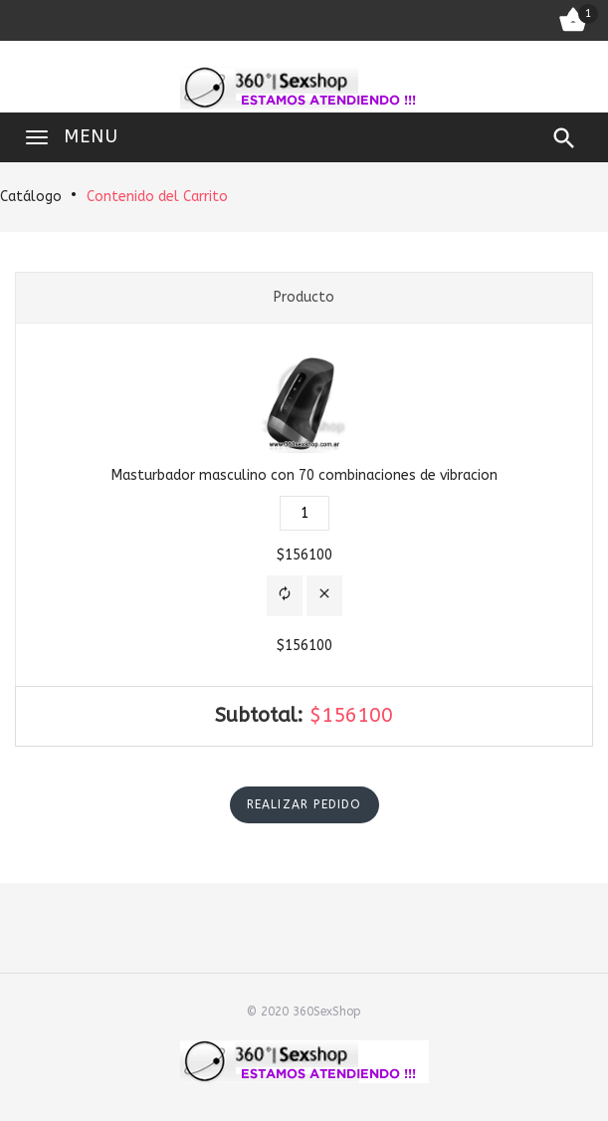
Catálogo (31, 196)
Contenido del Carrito (157, 196)
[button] (285, 595)
